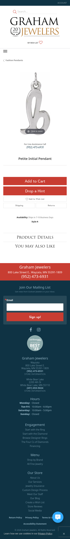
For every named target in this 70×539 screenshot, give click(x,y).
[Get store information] (35, 374)
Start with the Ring (35, 429)
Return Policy (15, 517)
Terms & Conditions (51, 517)
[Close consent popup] (64, 534)
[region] (35, 103)
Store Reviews (35, 506)
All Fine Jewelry (35, 463)
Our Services (35, 481)
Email (10, 300)
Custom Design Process (35, 490)
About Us (35, 477)
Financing (35, 446)
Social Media (35, 510)
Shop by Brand (35, 459)
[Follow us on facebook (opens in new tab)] (31, 330)
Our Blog (35, 498)
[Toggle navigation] (5, 51)
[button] (62, 3)
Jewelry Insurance (35, 485)
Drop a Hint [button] (35, 191)
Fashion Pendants (14, 60)
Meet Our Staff (35, 494)
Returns (51, 205)
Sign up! (35, 317)
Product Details (35, 237)
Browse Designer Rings (35, 437)
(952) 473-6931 (35, 147)
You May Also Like (35, 246)
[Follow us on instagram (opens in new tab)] (38, 330)
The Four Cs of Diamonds (35, 441)
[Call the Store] (35, 371)
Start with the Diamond (35, 433)
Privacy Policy (32, 517)
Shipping (19, 205)
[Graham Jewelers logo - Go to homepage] (35, 27)
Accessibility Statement (35, 523)
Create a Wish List (35, 502)
